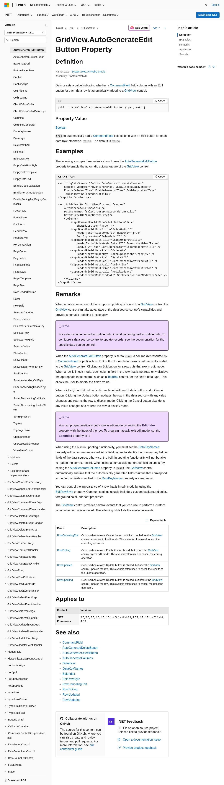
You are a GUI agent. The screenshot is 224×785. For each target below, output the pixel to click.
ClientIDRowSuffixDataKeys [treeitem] (29, 111)
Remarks (184, 44)
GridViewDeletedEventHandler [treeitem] (25, 522)
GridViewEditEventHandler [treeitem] (22, 550)
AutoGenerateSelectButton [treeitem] (28, 56)
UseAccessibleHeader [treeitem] (26, 443)
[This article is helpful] (209, 67)
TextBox (113, 376)
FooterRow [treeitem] (19, 210)
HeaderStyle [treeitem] (20, 237)
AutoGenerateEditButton (141, 161)
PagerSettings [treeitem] (21, 264)
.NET (72, 27)
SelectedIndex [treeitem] (21, 319)
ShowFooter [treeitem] (20, 353)
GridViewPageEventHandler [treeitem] (23, 563)
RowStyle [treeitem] (18, 305)
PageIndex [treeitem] (19, 258)
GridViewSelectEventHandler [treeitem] (24, 604)
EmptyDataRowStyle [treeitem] (25, 165)
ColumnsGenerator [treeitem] (24, 124)
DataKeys (69, 663)
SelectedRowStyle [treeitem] (24, 339)
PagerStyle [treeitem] (19, 271)
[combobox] (25, 33)
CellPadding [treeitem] (20, 90)
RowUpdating (65, 579)
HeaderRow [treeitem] (20, 231)
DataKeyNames (148, 447)
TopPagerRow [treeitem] (21, 430)
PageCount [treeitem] (19, 251)
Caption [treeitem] (17, 77)
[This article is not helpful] (214, 67)
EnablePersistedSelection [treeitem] (28, 192)
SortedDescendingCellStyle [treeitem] (29, 398)
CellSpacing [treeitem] (20, 97)
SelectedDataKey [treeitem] (23, 312)
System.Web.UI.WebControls (88, 71)
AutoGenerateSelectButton (80, 653)
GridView (130, 90)
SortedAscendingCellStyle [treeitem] (28, 380)
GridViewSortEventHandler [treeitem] (22, 617)
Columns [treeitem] (18, 117)
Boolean (60, 127)
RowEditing (63, 550)
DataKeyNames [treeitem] (22, 131)
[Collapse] (45, 25)
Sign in (216, 4)
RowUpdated (64, 565)
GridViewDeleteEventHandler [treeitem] (24, 536)
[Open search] (206, 5)
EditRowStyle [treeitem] (21, 158)
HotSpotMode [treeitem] (15, 685)
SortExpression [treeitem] (22, 416)
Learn (59, 27)
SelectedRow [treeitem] (21, 332)
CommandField (120, 85)
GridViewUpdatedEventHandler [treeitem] (25, 631)
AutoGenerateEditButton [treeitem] (28, 50)
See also (184, 54)
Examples (185, 39)
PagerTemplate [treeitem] (22, 278)
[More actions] (165, 28)
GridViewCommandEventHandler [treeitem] (26, 509)
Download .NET (208, 14)
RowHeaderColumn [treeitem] (24, 292)
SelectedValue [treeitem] (21, 346)
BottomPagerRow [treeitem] (23, 70)
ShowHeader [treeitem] (20, 359)
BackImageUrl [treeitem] (21, 63)
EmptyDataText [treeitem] (22, 179)
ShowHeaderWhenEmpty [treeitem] (27, 366)
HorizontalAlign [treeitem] (22, 244)
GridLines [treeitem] (18, 224)
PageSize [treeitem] (18, 285)
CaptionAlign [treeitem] (20, 84)
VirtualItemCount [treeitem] (23, 450)
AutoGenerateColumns (85, 468)
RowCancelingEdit (67, 535)
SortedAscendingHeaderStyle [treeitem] (29, 389)
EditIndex (148, 425)
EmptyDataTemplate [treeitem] (25, 172)
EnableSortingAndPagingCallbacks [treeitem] (29, 201)
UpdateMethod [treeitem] (21, 436)
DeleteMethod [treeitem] (21, 145)
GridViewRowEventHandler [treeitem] (23, 590)
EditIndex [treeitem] (18, 151)
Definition (185, 34)
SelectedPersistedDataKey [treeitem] (28, 326)
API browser (88, 27)
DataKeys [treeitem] (19, 138)
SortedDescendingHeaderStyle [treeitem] (29, 407)
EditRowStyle (64, 491)
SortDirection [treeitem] (20, 373)
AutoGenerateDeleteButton (80, 647)
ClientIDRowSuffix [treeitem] (23, 104)
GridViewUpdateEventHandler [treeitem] (24, 645)
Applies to (185, 49)
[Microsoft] (6, 5)
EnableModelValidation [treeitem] (26, 185)
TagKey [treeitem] (17, 423)
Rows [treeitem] (16, 298)
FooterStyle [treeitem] (20, 217)
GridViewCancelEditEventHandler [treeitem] (26, 488)
